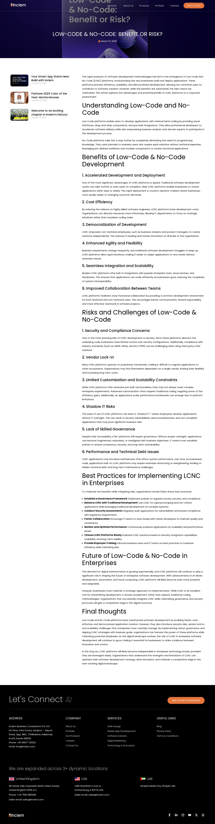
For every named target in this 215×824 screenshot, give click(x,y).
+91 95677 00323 (26, 742)
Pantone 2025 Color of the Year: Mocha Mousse (49, 95)
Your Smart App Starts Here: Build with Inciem (50, 78)
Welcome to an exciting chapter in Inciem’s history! (50, 112)
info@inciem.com (25, 746)
